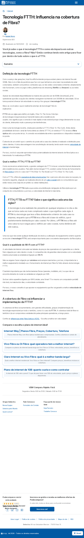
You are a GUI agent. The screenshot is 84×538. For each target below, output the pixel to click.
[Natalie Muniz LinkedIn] (5, 34)
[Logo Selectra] (9, 2)
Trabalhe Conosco (50, 411)
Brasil (77, 533)
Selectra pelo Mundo (10, 408)
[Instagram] (17, 510)
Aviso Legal (15, 519)
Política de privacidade (47, 519)
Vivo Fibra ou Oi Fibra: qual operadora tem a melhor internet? (39, 344)
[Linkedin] (12, 510)
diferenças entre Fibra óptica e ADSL (25, 319)
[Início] (4, 11)
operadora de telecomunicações (33, 177)
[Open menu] (76, 2)
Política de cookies (28, 519)
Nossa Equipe (7, 405)
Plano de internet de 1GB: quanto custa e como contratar (36, 369)
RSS (72, 519)
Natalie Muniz (10, 36)
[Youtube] (21, 510)
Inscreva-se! (42, 509)
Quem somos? (8, 412)
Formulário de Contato (31, 405)
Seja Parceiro (48, 408)
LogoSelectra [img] (4, 533)
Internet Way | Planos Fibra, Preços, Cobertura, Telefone (36, 331)
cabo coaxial (52, 180)
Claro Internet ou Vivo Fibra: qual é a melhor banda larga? (37, 356)
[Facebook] (7, 510)
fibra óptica (9, 172)
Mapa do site (62, 519)
